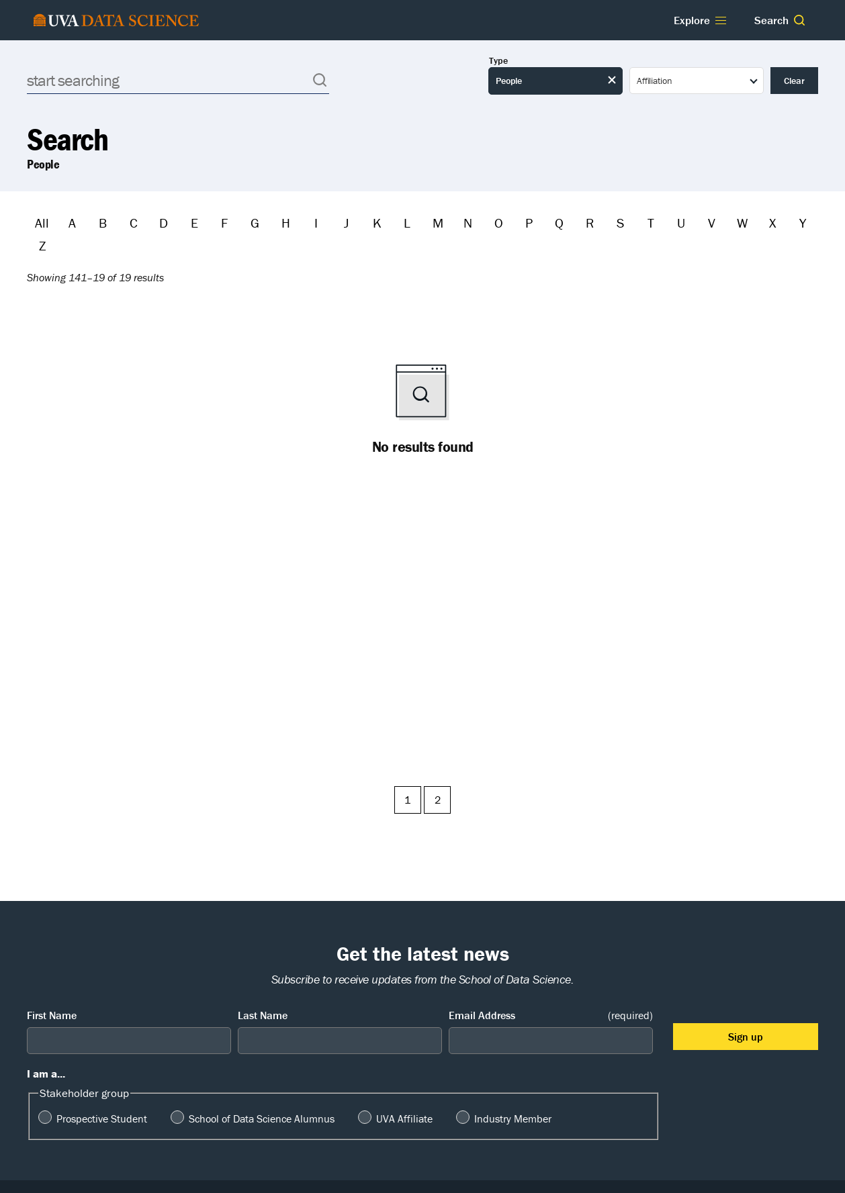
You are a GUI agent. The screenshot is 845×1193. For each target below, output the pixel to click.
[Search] (178, 80)
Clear (794, 81)
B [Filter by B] (103, 222)
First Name (52, 1015)
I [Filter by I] (316, 222)
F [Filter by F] (224, 222)
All (42, 222)
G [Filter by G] (255, 222)
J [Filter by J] (346, 222)
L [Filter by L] (407, 222)
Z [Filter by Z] (42, 245)
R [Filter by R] (590, 222)
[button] (799, 20)
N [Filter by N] (467, 222)
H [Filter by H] (285, 222)
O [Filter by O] (498, 222)
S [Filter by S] (620, 222)
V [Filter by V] (711, 222)
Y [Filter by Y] (802, 222)
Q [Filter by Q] (559, 222)
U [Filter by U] (681, 222)
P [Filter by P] (529, 222)
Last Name (262, 1015)
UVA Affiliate (404, 1118)
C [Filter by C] (134, 222)
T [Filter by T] (651, 222)
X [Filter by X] (772, 222)
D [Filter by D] (163, 222)
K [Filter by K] (377, 222)
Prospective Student (101, 1118)
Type (498, 60)
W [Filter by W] (742, 222)
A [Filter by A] (72, 222)
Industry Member (512, 1118)
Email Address (551, 1015)
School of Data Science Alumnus (262, 1118)
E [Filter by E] (194, 222)
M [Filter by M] (438, 222)
